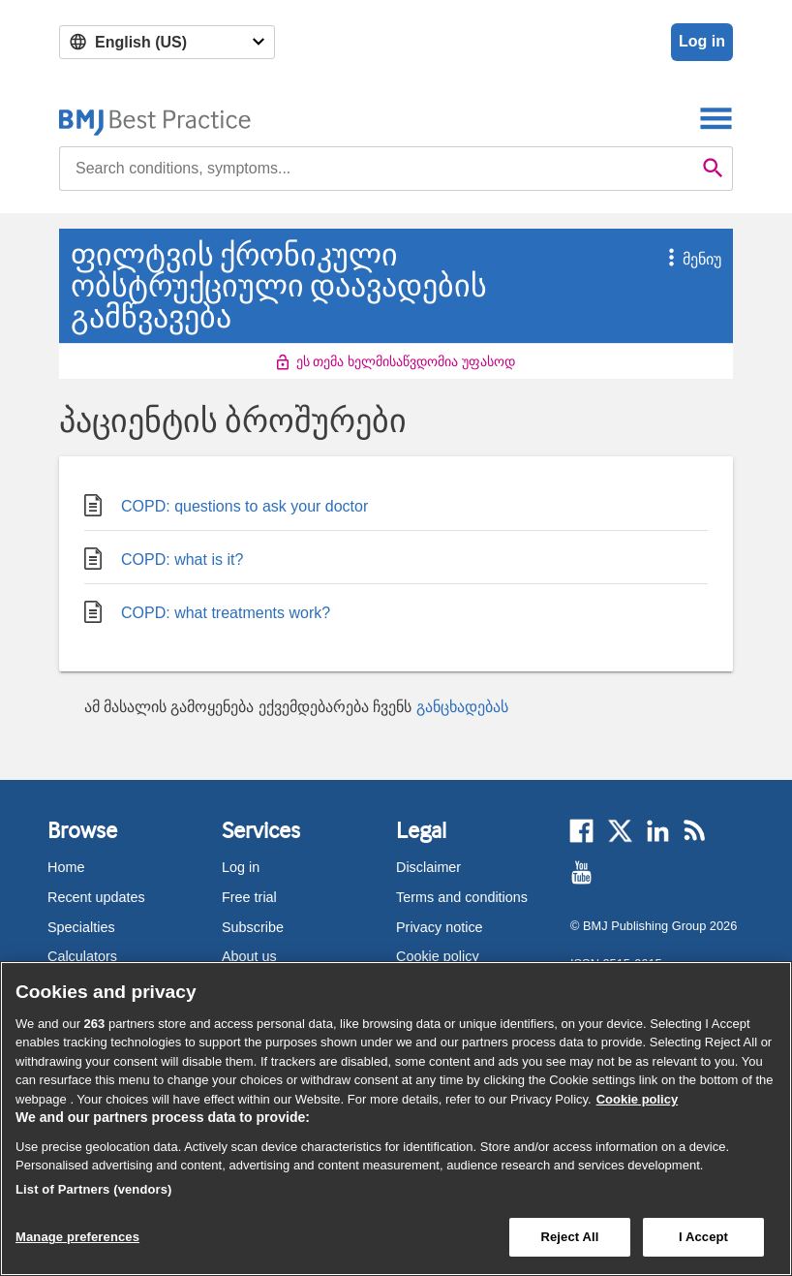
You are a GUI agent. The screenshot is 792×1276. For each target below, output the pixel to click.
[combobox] (376, 168)
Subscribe (253, 927)
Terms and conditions (462, 897)
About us (249, 956)
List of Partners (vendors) (93, 1189)
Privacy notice (439, 927)
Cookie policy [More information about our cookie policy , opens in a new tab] (637, 1099)
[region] (396, 1118)
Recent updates (96, 897)
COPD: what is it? (164, 555)
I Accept (703, 1236)
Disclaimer (428, 867)
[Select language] (167, 42)
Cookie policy (437, 956)
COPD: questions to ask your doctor (226, 502)
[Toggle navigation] (716, 118)
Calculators (82, 956)
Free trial (249, 897)
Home (65, 867)
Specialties (81, 927)
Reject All (569, 1236)
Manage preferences (77, 1236)
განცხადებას (462, 707)
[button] (660, 259)
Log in (702, 41)
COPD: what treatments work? (207, 609)
